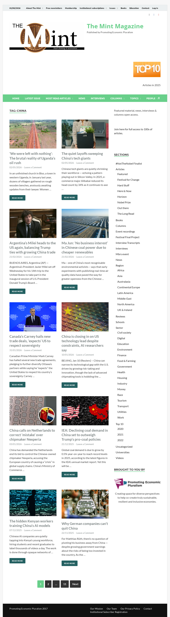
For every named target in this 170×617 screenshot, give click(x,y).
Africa (120, 270)
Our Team (112, 608)
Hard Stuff (123, 185)
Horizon (122, 196)
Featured (122, 174)
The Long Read (125, 213)
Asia (119, 275)
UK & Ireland (124, 309)
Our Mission (96, 608)
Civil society (124, 332)
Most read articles (58, 98)
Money (121, 389)
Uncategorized (124, 446)
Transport (123, 406)
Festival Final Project (127, 237)
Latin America (125, 292)
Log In (155, 8)
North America (125, 304)
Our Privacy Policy (130, 608)
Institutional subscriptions (92, 8)
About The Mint (33, 8)
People (150, 98)
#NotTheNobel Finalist (129, 163)
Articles (120, 169)
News (82, 98)
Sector (119, 327)
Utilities (122, 411)
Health (121, 372)
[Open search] (158, 98)
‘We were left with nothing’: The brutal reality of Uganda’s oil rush (32, 158)
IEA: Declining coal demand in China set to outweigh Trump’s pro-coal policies (85, 434)
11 (64, 584)
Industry (122, 383)
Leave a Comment (33, 167)
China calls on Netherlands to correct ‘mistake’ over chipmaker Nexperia (32, 434)
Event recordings (125, 231)
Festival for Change (128, 179)
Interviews (98, 98)
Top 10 (119, 423)
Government (124, 366)
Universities (122, 452)
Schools (120, 322)
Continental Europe (128, 287)
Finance (121, 355)
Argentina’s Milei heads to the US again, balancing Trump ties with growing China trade (32, 247)
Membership (71, 8)
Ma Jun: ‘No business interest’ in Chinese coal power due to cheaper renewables (85, 247)
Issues (112, 8)
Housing (122, 377)
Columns (116, 98)
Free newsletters (54, 8)
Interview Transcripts (128, 242)
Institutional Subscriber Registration (109, 612)
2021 (120, 434)
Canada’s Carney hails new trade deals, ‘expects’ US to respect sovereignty (30, 341)
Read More (16, 197)
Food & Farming (126, 360)
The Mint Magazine (115, 26)
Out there (123, 207)
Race (120, 394)
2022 (120, 440)
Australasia (123, 281)
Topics (134, 98)
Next (75, 584)
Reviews (120, 316)
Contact (145, 8)
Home (15, 98)
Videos (120, 457)
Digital (121, 338)
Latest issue (32, 98)
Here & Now (124, 191)
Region (120, 265)
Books (124, 8)
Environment (124, 349)
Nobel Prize (124, 202)
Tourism (122, 400)
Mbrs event (122, 254)
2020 (120, 428)
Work (120, 417)
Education (134, 8)
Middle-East (124, 298)
